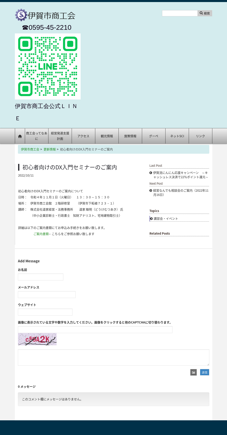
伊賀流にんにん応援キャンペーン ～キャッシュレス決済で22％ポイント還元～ (180, 174)
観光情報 (107, 136)
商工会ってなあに (36, 136)
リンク (200, 136)
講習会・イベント (166, 218)
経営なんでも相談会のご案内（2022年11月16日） (180, 192)
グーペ (153, 136)
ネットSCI (177, 136)
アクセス (83, 136)
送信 (204, 372)
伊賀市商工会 (30, 149)
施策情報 (130, 136)
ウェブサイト (27, 305)
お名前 (22, 269)
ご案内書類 (41, 234)
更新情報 (50, 149)
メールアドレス (28, 287)
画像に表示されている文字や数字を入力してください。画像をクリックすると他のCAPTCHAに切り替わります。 (95, 322)
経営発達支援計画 (60, 136)
